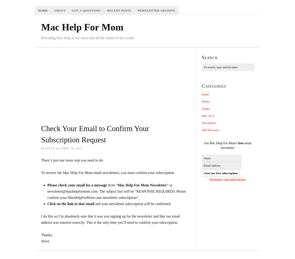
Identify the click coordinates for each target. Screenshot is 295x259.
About (60, 10)
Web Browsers (210, 130)
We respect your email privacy (227, 179)
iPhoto (206, 101)
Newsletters (209, 123)
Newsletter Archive (156, 10)
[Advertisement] (115, 88)
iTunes (206, 108)
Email (205, 94)
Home (43, 10)
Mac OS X (208, 116)
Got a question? (86, 10)
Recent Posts (119, 10)
